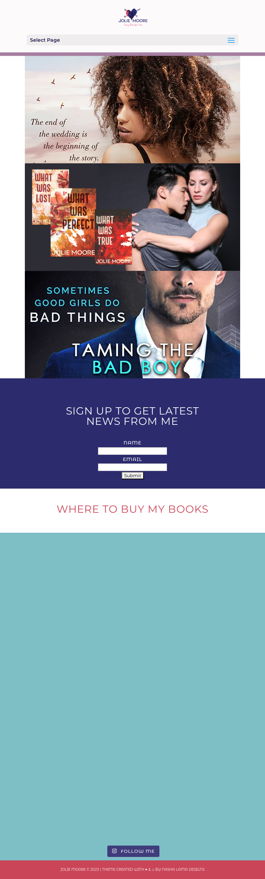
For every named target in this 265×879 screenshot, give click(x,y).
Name (132, 443)
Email (132, 459)
